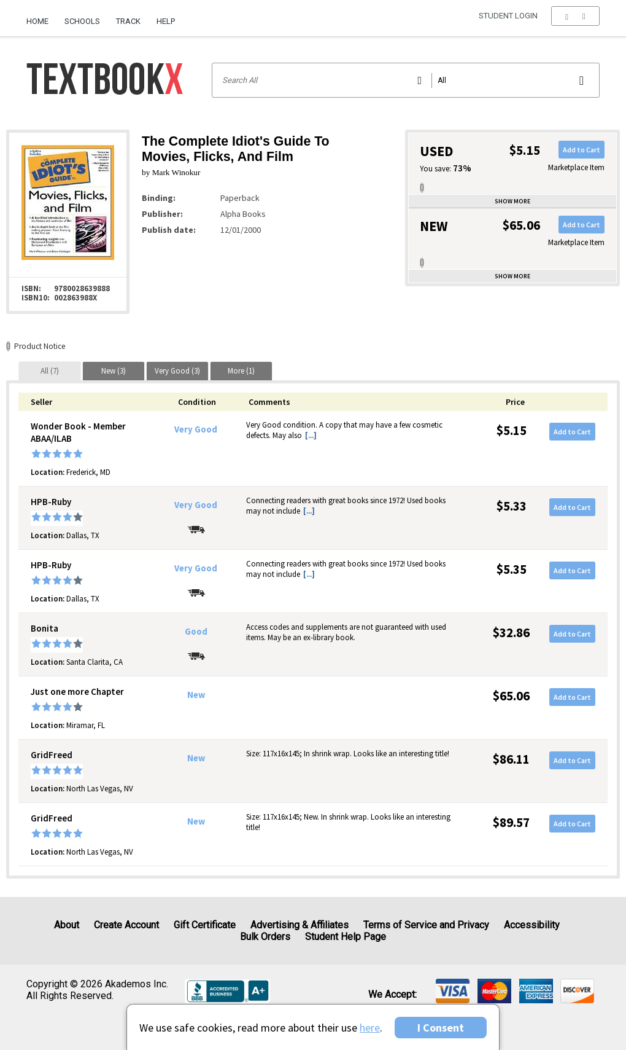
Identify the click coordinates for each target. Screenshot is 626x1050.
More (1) (241, 371)
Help (165, 21)
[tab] (49, 370)
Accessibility (532, 925)
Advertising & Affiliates (299, 925)
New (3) (113, 371)
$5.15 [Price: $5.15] (512, 430)
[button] (575, 21)
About (66, 925)
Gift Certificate (205, 925)
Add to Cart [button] (581, 149)
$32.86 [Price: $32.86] (511, 632)
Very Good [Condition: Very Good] (195, 429)
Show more (512, 201)
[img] (453, 991)
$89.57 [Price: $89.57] (511, 822)
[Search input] (406, 80)
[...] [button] (311, 435)
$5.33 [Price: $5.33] (512, 506)
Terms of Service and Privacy (426, 925)
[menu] (575, 21)
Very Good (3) (177, 371)
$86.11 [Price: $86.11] (511, 759)
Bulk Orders (265, 936)
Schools (82, 21)
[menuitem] (41, 16)
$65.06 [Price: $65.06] (511, 696)
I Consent (440, 1028)
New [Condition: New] (196, 694)
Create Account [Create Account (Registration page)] (126, 925)
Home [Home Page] (37, 21)
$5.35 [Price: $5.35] (512, 569)
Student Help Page (345, 936)
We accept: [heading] (392, 994)
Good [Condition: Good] (196, 631)
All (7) (50, 371)
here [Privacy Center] (370, 1028)
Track (128, 21)
